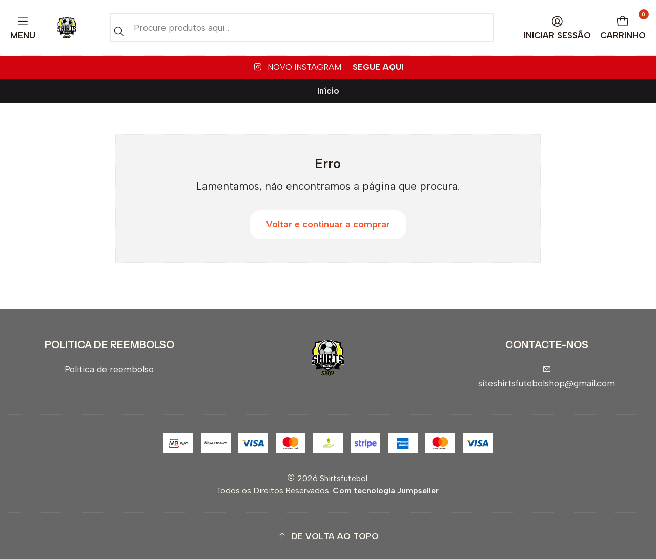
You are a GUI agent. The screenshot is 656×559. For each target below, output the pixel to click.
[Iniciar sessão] (557, 28)
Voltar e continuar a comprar (328, 224)
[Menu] (23, 28)
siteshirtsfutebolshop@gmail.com (546, 377)
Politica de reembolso (109, 369)
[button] (328, 536)
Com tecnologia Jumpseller (386, 490)
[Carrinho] (623, 28)
